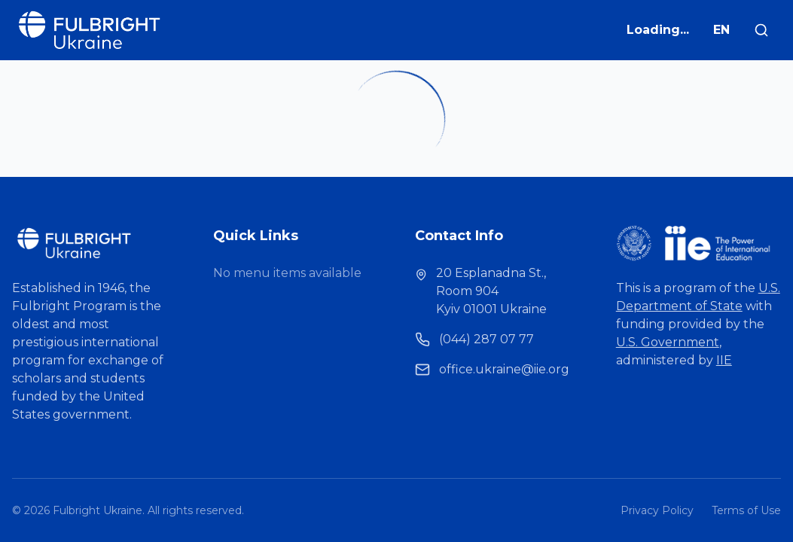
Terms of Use (746, 510)
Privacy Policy (657, 510)
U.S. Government (667, 342)
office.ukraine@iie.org (504, 369)
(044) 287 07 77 (486, 339)
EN (721, 30)
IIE (724, 360)
